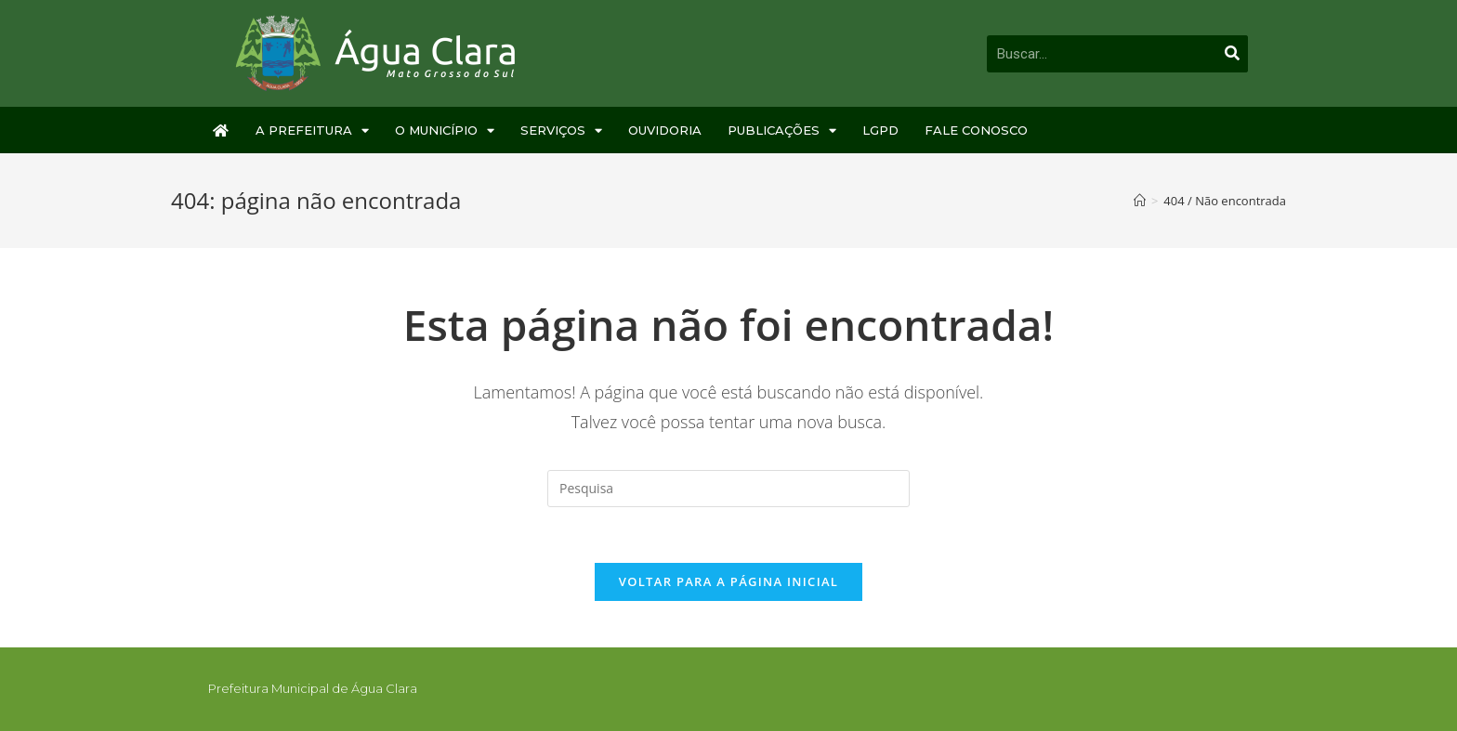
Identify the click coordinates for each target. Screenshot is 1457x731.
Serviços (561, 130)
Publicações (782, 130)
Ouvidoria (665, 130)
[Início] (1140, 200)
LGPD (880, 130)
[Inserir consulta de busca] (728, 488)
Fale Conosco (976, 130)
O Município (444, 130)
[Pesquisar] (1232, 53)
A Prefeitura (312, 130)
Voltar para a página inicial (728, 581)
